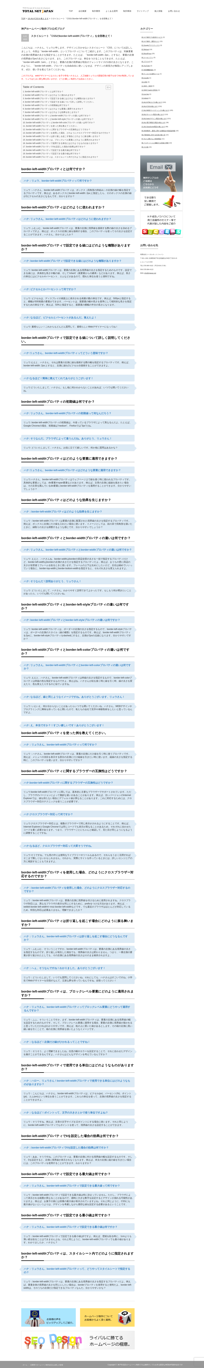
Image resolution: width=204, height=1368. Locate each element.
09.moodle (145, 78)
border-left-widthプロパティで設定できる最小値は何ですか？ (53, 153)
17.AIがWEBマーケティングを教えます (155, 110)
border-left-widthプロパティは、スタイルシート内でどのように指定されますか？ (62, 157)
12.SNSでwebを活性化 (150, 90)
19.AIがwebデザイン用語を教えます (154, 118)
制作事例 (127, 11)
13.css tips (145, 94)
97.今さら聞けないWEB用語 (151, 139)
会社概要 (82, 11)
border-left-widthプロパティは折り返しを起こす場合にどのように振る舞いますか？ (63, 136)
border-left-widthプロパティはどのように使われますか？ (50, 95)
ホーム (25, 1365)
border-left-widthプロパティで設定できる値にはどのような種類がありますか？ (60, 98)
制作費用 (96, 11)
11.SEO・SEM (147, 86)
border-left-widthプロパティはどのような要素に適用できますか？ (54, 109)
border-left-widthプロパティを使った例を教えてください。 (52, 126)
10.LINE (144, 82)
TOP (71, 11)
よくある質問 (112, 11)
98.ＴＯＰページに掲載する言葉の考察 (155, 143)
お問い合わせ (174, 11)
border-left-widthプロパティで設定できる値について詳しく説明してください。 (60, 102)
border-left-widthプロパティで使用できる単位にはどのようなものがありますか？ (62, 143)
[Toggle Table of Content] (107, 87)
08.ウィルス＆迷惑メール (150, 74)
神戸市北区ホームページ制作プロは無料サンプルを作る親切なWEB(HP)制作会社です (150, 1365)
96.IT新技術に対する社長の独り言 (153, 135)
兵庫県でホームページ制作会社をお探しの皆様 (46, 1365)
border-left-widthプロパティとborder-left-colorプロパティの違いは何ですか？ (60, 122)
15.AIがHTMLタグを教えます (152, 102)
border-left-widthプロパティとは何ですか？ (44, 91)
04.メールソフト (147, 57)
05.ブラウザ (146, 61)
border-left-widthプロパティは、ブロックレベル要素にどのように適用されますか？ (63, 140)
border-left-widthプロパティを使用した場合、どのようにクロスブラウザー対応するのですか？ (68, 133)
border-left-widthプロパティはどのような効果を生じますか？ (52, 112)
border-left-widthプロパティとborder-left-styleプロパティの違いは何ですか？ (59, 119)
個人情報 (158, 11)
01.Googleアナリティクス (151, 45)
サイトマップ (143, 11)
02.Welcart (145, 49)
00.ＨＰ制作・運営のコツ (150, 41)
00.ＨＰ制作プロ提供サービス (152, 37)
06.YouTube (146, 66)
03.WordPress (146, 53)
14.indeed (145, 98)
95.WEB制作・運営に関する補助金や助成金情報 (158, 131)
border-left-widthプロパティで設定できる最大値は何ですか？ (53, 150)
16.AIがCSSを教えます (150, 106)
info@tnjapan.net (150, 273)
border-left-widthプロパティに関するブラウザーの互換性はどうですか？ (58, 129)
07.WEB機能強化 (147, 70)
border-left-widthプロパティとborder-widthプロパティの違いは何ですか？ (58, 115)
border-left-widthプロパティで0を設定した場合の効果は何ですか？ (56, 146)
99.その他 (145, 147)
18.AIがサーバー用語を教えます (153, 114)
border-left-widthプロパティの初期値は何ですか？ (47, 105)
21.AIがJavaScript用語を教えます (153, 126)
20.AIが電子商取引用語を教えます (153, 122)
